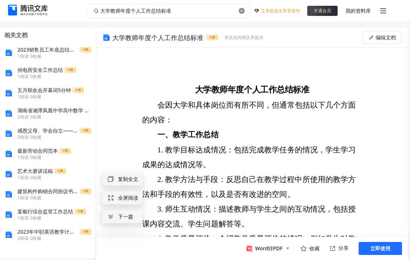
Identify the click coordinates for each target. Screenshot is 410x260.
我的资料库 (358, 10)
